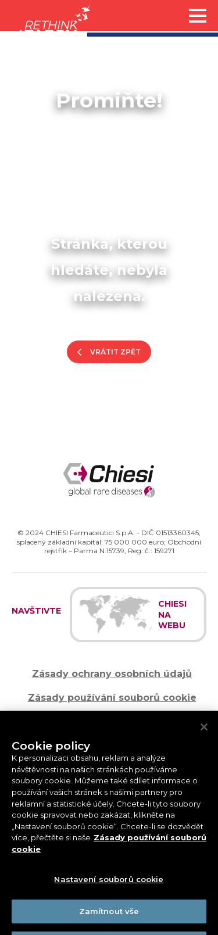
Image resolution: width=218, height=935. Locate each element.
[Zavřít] (204, 733)
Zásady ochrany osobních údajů (112, 673)
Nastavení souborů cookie (108, 886)
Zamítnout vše (109, 917)
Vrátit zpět (115, 352)
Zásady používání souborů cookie (112, 697)
